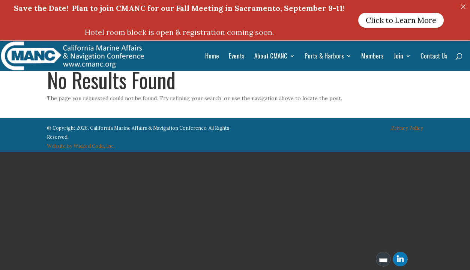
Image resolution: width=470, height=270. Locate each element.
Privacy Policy (407, 124)
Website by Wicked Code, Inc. (81, 142)
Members (372, 56)
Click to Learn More (401, 20)
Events (237, 56)
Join (398, 56)
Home (212, 56)
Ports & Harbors (324, 56)
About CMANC (270, 56)
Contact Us (433, 56)
